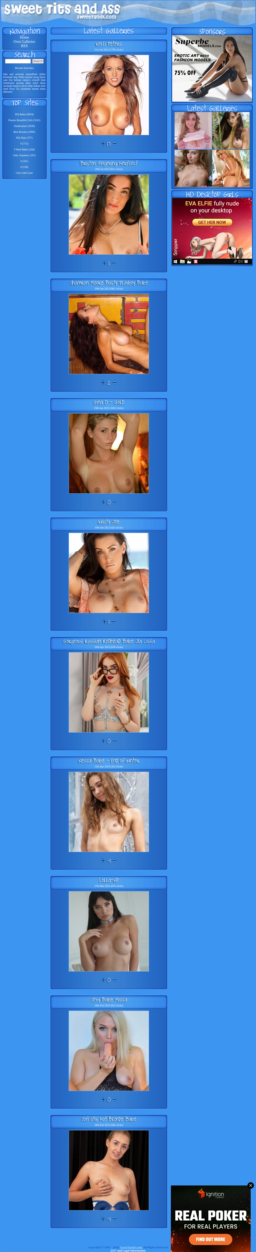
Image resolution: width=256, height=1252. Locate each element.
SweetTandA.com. (131, 1247)
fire (11, 79)
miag (36, 77)
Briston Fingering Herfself (108, 163)
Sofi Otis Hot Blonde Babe (109, 1119)
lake (5, 74)
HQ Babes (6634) (24, 114)
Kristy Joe (108, 521)
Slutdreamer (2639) (24, 126)
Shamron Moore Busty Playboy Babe (109, 282)
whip (30, 85)
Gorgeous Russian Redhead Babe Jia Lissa (109, 641)
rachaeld (7, 85)
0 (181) (24, 161)
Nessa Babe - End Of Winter (109, 760)
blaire (42, 77)
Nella (21, 77)
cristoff (36, 79)
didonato (8, 91)
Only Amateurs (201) (24, 155)
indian (37, 85)
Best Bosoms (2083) (24, 131)
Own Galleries (24, 42)
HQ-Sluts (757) (24, 137)
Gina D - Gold (109, 402)
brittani (18, 79)
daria (43, 82)
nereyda (19, 74)
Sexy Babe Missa (109, 999)
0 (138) (24, 167)
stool (35, 82)
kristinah (8, 77)
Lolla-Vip (109, 880)
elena (43, 88)
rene (43, 85)
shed (5, 88)
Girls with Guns (24, 172)
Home (24, 37)
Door (12, 88)
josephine (25, 88)
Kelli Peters (109, 43)
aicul (24, 85)
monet (35, 88)
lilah (43, 79)
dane (28, 82)
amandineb (32, 74)
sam (5, 79)
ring (15, 77)
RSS (24, 46)
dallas (42, 74)
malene (29, 77)
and (11, 74)
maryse (17, 85)
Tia (17, 88)
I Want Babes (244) (24, 149)
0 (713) (24, 143)
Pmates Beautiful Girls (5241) (24, 120)
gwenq (19, 82)
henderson (8, 82)
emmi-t (27, 79)
